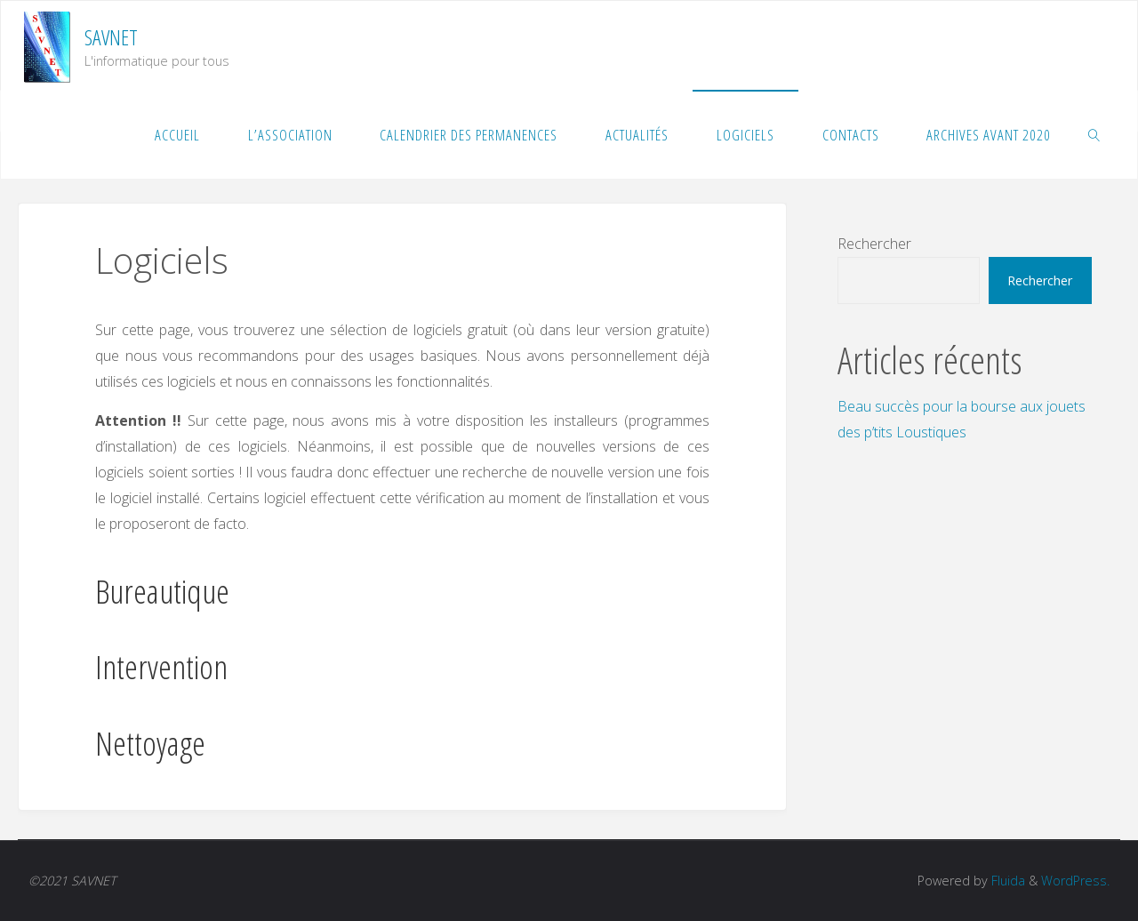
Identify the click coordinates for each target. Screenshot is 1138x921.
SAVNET (111, 37)
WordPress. (1075, 880)
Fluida (1006, 880)
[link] (1094, 134)
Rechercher (874, 243)
